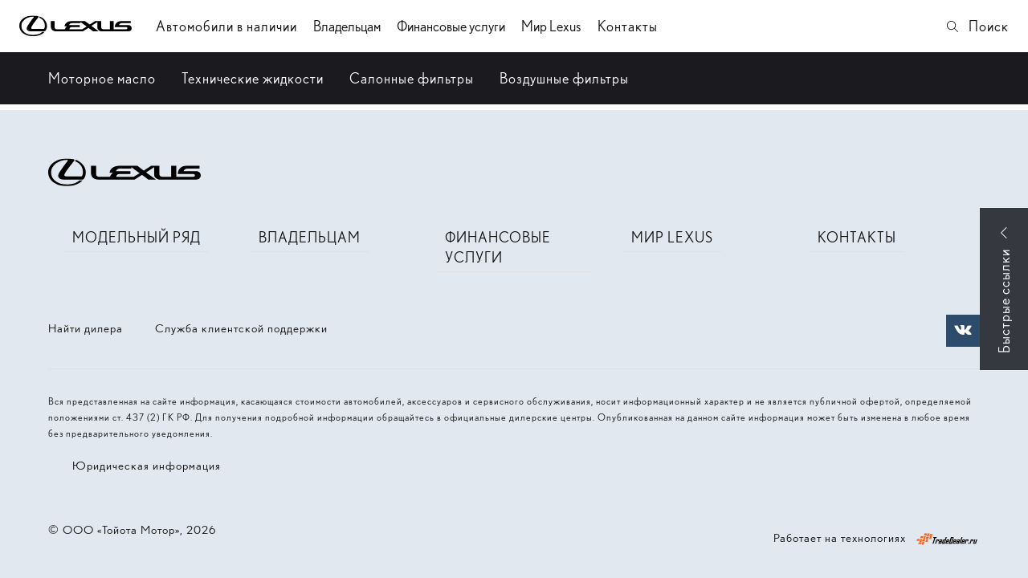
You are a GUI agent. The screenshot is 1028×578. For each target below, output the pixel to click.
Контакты (628, 26)
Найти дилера (85, 328)
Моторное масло (102, 78)
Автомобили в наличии (226, 26)
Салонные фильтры (411, 78)
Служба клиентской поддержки (241, 328)
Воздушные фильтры (564, 78)
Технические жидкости (253, 78)
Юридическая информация (146, 465)
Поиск (976, 26)
